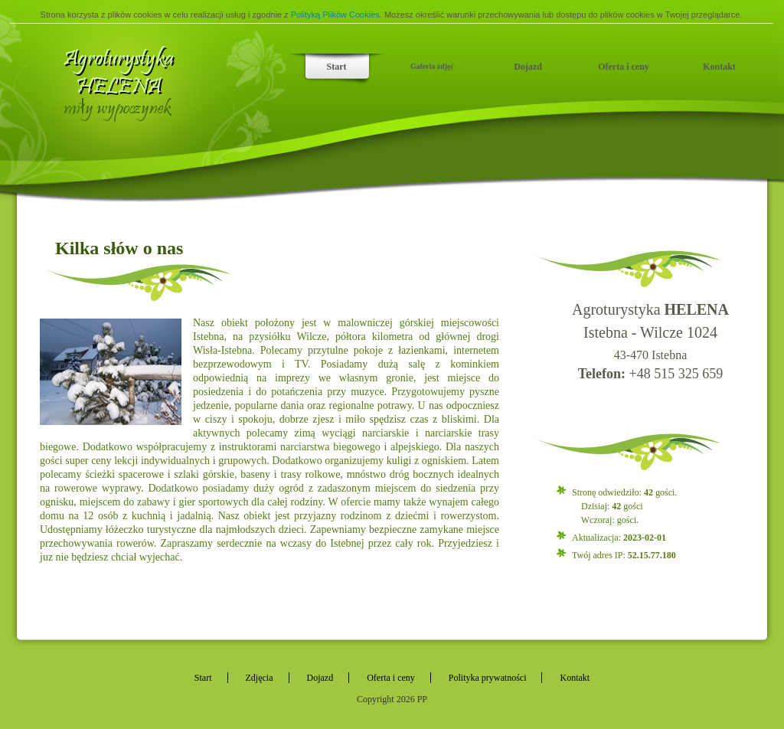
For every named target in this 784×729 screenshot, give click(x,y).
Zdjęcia (259, 677)
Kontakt (719, 66)
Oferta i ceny (623, 66)
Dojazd (528, 66)
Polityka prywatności (488, 677)
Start (337, 66)
